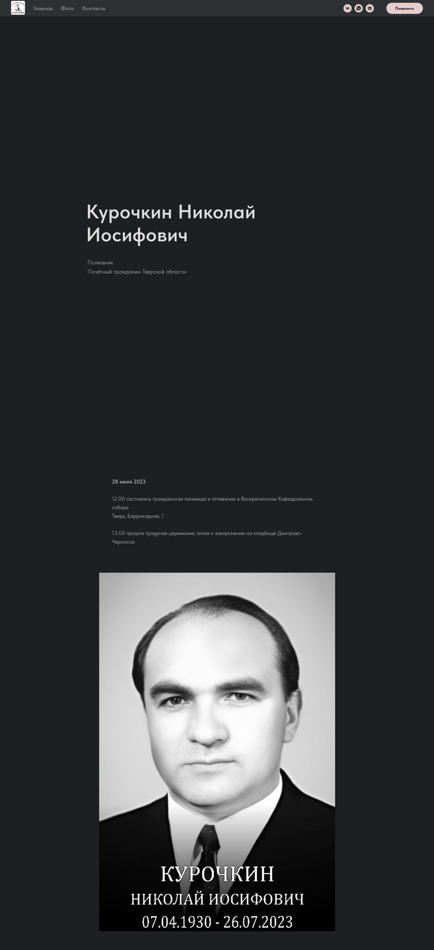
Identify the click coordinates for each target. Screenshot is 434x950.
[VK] (347, 8)
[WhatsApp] (359, 8)
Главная (43, 8)
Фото (67, 8)
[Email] (370, 8)
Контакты (94, 8)
